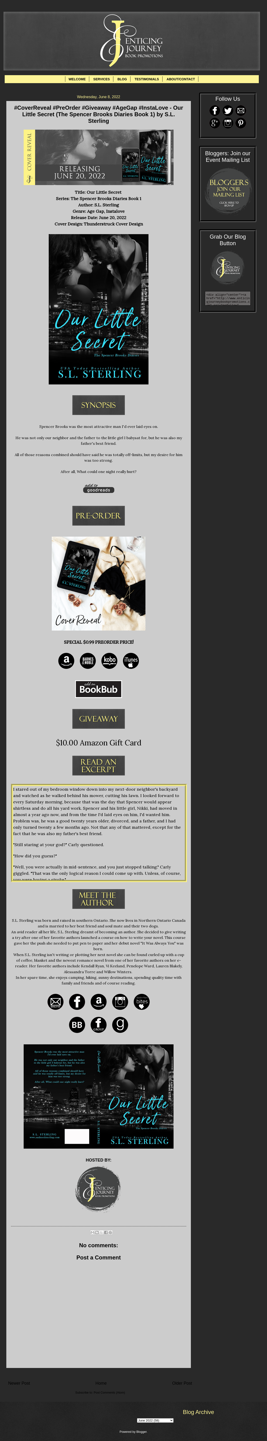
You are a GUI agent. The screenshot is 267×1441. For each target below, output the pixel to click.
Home (101, 1383)
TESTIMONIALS (146, 79)
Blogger (141, 1431)
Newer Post (19, 1383)
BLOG (122, 79)
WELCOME (77, 79)
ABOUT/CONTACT (181, 79)
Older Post (182, 1383)
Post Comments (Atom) (109, 1392)
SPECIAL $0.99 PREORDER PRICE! (99, 642)
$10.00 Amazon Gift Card (98, 743)
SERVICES (101, 79)
